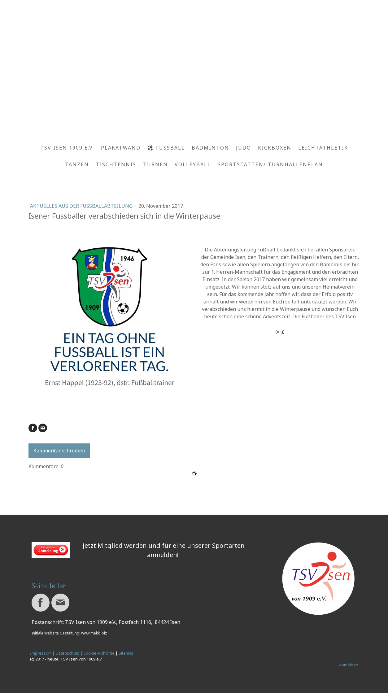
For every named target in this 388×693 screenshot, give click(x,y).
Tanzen (77, 164)
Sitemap (126, 653)
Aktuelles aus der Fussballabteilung (82, 206)
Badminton (210, 147)
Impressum (41, 653)
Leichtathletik (323, 147)
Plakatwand (121, 147)
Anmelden (348, 665)
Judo (243, 147)
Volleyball (193, 164)
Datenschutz (67, 653)
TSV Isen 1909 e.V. (67, 147)
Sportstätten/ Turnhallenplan (270, 164)
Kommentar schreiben (59, 450)
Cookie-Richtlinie (99, 653)
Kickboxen (274, 147)
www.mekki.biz (94, 633)
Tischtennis (116, 164)
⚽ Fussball (166, 147)
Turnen (155, 164)
